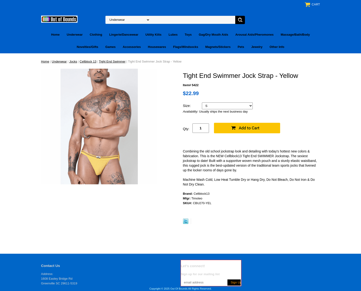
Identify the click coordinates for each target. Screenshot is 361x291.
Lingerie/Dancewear (123, 34)
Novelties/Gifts (87, 47)
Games (110, 47)
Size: (187, 106)
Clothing (96, 34)
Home (55, 34)
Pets (241, 47)
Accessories (132, 47)
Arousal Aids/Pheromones (254, 34)
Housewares (157, 47)
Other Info (277, 47)
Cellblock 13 (88, 61)
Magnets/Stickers (218, 47)
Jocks (73, 61)
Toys (188, 34)
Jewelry (257, 47)
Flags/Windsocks (185, 47)
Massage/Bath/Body (295, 34)
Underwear (75, 34)
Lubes (173, 34)
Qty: (186, 129)
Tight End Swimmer (112, 61)
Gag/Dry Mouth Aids (213, 34)
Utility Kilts (153, 34)
